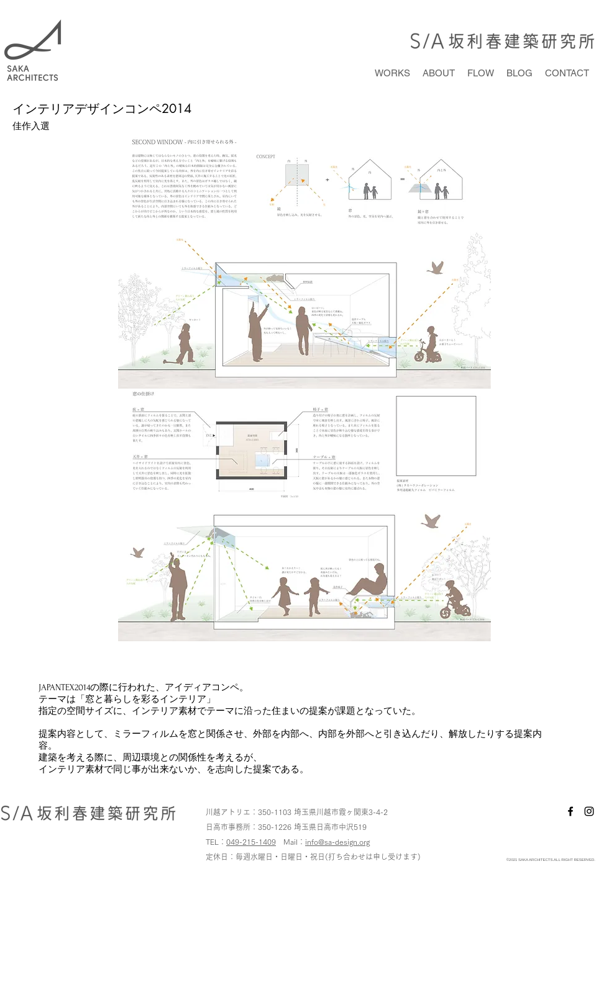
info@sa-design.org (337, 841)
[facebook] (570, 811)
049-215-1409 (251, 841)
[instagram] (589, 811)
